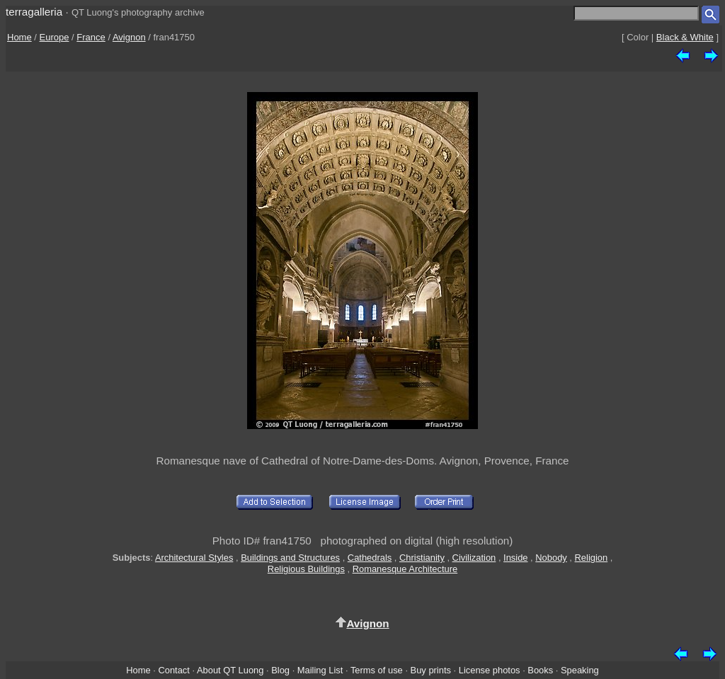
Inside (515, 557)
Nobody (551, 557)
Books (540, 670)
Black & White (685, 37)
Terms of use (376, 670)
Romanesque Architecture (405, 569)
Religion (591, 557)
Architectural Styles (194, 557)
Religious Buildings (306, 569)
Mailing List (320, 670)
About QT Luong (230, 670)
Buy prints (431, 670)
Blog (280, 670)
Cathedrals (370, 557)
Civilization (474, 557)
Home (19, 37)
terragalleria (34, 12)
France (90, 37)
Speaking (580, 670)
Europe (54, 37)
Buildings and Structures (290, 557)
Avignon (129, 37)
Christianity (422, 557)
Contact (173, 670)
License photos (489, 670)
